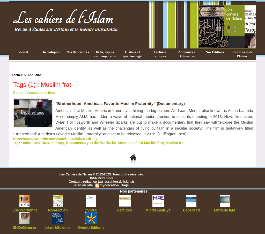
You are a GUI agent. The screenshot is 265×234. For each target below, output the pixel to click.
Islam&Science (58, 226)
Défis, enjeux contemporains (105, 54)
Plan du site (84, 184)
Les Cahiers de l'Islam (242, 54)
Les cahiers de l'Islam (243, 11)
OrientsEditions (91, 226)
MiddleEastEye (158, 209)
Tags (124, 184)
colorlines (30, 142)
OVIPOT (91, 209)
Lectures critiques (160, 54)
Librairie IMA (224, 209)
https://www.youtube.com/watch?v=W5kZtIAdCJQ (50, 138)
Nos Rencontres (78, 52)
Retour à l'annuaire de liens (33, 92)
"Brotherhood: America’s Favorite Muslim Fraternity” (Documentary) (122, 103)
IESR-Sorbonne (24, 209)
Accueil (22, 52)
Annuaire (32, 74)
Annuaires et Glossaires (187, 54)
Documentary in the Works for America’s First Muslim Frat (103, 142)
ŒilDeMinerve (24, 226)
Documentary (49, 142)
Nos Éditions (215, 52)
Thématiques (50, 52)
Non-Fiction (58, 209)
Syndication (109, 184)
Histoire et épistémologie (132, 54)
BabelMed (191, 209)
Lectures (124, 209)
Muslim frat (156, 142)
